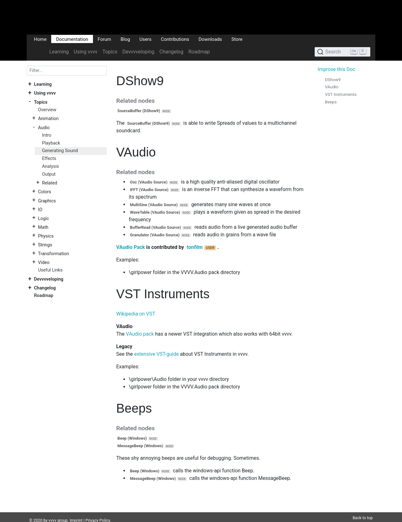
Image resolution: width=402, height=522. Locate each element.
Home (40, 39)
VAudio (331, 86)
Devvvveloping (138, 52)
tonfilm (195, 247)
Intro (47, 135)
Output (49, 174)
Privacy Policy (97, 512)
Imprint (76, 512)
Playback (51, 143)
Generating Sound (60, 150)
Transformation (53, 253)
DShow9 (332, 79)
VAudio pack (140, 334)
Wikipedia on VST (135, 314)
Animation (48, 118)
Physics (46, 236)
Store (236, 39)
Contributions (175, 39)
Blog (125, 39)
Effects (49, 158)
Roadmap (199, 52)
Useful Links (50, 270)
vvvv (53, 512)
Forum (104, 39)
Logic (43, 218)
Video (44, 262)
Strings (45, 245)
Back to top (363, 510)
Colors (44, 192)
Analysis (50, 166)
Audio (44, 127)
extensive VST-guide (156, 354)
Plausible (136, 518)
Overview (47, 110)
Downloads (210, 39)
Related (49, 183)
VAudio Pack (130, 247)
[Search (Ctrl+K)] (342, 52)
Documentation (72, 39)
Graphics (47, 200)
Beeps (331, 101)
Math (43, 227)
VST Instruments (340, 94)
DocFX (54, 518)
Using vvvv (85, 52)
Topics (109, 52)
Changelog (171, 52)
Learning (59, 52)
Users (145, 39)
